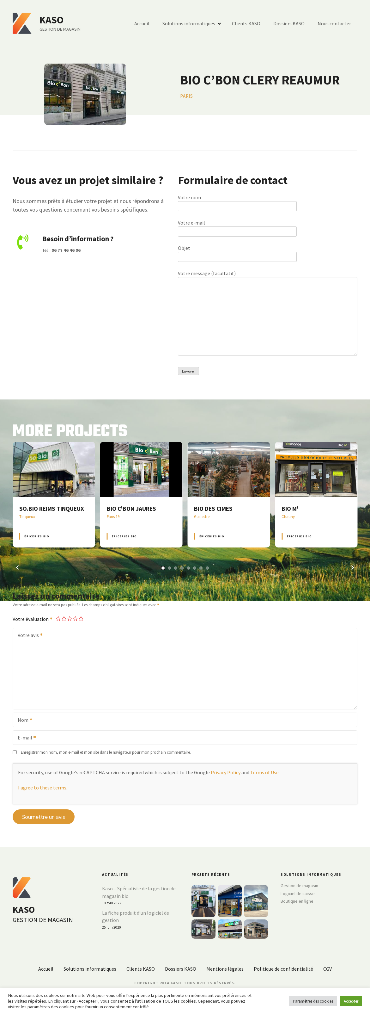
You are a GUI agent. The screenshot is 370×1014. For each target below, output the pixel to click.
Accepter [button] (351, 1001)
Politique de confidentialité (283, 969)
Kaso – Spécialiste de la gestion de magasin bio (139, 892)
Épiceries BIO (36, 536)
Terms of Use (264, 772)
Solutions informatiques (188, 23)
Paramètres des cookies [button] (313, 1001)
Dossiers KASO (289, 23)
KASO (51, 20)
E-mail (25, 738)
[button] (17, 567)
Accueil (141, 23)
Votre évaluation (33, 619)
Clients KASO (246, 23)
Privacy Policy (225, 772)
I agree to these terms (42, 787)
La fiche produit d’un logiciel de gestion (135, 917)
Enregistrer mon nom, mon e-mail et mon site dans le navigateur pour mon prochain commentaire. (106, 752)
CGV (327, 969)
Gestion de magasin (299, 885)
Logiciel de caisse (298, 893)
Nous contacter (334, 23)
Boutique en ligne (297, 901)
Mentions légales (225, 969)
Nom (23, 720)
